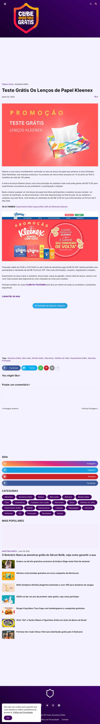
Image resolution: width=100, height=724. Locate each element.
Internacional (43, 508)
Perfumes (9, 513)
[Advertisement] (50, 59)
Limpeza (59, 508)
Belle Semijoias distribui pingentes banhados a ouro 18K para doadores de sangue (55, 585)
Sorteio (60, 513)
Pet (20, 513)
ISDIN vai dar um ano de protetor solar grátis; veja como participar (47, 596)
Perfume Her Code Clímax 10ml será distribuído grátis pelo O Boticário (49, 632)
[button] (5, 4)
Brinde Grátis (37, 358)
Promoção (6, 361)
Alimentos (9, 497)
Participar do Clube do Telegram (50, 306)
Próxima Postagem (89, 408)
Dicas (72, 502)
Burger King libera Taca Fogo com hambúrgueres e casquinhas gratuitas (50, 608)
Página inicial (7, 84)
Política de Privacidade (49, 719)
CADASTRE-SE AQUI (11, 296)
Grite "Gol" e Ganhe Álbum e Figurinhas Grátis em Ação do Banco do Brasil (51, 620)
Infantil (29, 508)
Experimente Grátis (78, 358)
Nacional (91, 358)
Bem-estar (26, 358)
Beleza (41, 497)
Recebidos (46, 513)
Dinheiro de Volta (62, 358)
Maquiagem (74, 508)
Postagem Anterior (10, 408)
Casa (7, 502)
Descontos (49, 358)
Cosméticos (20, 502)
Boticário (68, 497)
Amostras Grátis (21, 84)
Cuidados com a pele (40, 502)
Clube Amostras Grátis (55, 715)
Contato (65, 719)
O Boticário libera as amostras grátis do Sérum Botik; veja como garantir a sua (49, 554)
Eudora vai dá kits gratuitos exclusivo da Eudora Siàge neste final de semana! (53, 561)
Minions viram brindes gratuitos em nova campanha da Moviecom (47, 573)
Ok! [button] (8, 718)
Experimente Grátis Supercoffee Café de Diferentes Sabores (42, 206)
